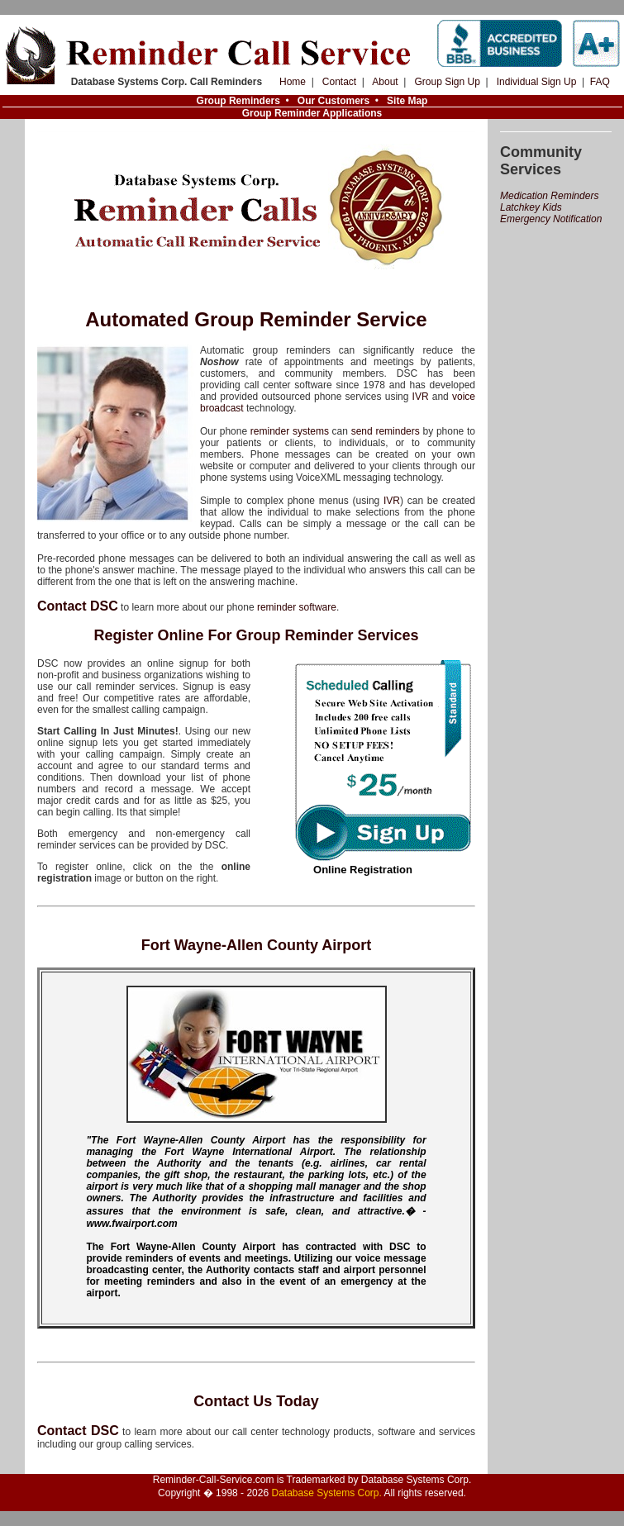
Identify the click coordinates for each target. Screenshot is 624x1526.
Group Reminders (238, 101)
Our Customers (333, 101)
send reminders (385, 431)
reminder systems (289, 431)
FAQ (600, 82)
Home (292, 82)
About (385, 82)
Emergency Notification (551, 219)
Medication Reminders (549, 196)
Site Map (407, 101)
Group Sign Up (446, 82)
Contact (339, 82)
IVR (420, 396)
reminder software (296, 607)
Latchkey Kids (531, 207)
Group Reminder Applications (312, 113)
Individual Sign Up (537, 82)
